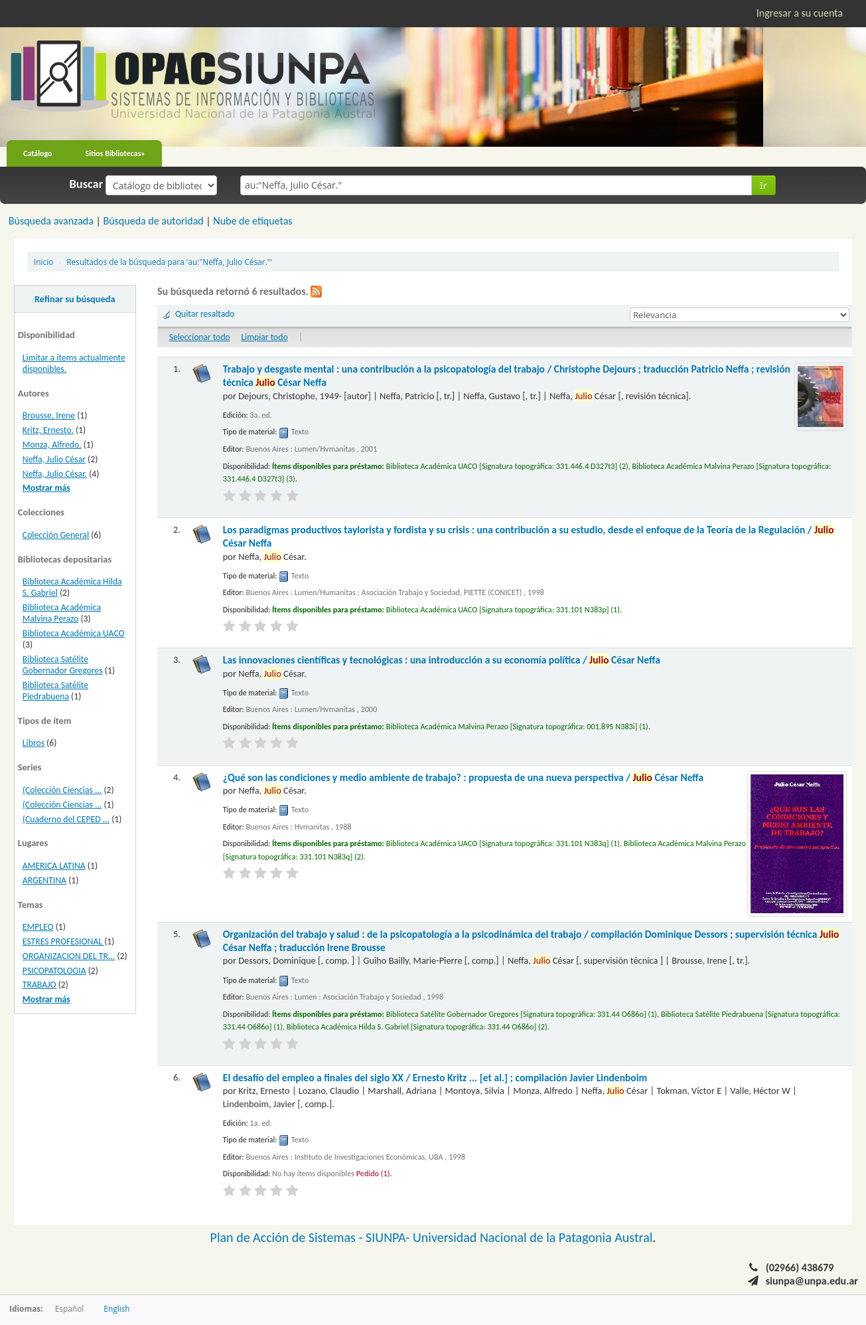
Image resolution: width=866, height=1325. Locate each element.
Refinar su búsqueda (75, 299)
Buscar (87, 184)
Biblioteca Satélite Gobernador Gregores (63, 665)
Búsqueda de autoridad (153, 221)
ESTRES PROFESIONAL (63, 941)
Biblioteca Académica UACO (74, 633)
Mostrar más (46, 487)
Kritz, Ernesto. (48, 430)
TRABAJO (39, 984)
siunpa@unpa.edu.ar (812, 1281)
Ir (763, 185)
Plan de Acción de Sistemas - (288, 1237)
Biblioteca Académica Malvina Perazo (62, 613)
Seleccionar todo (199, 337)
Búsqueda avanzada (51, 221)
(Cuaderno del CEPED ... (66, 819)
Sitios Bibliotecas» (115, 153)
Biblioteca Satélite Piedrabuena (55, 690)
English (116, 1308)
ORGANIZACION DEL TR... (69, 956)
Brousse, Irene (49, 415)
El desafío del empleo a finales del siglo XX (435, 1077)
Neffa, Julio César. (55, 474)
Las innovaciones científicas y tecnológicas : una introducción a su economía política (441, 660)
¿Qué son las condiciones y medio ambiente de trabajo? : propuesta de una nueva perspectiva (463, 777)
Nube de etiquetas (252, 221)
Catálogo (37, 153)
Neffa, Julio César (54, 459)
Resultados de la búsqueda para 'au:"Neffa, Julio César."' (169, 261)
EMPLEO (38, 926)
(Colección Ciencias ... (62, 790)
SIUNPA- (389, 1237)
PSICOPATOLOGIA (54, 970)
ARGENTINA (44, 880)
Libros (33, 743)
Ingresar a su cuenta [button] (800, 13)
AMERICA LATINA (54, 865)
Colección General (56, 535)
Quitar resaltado (205, 313)
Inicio (43, 261)
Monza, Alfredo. (52, 444)
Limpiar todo (264, 337)
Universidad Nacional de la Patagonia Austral (532, 1237)
